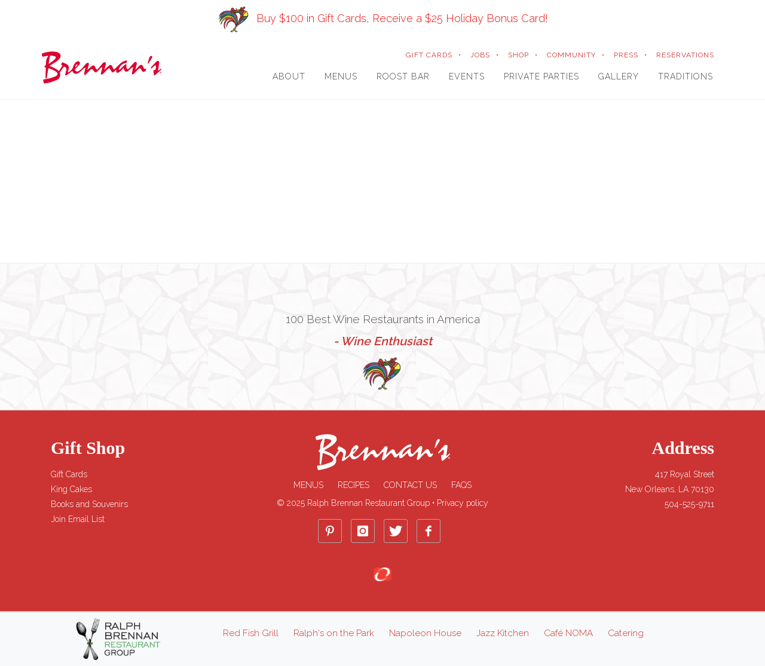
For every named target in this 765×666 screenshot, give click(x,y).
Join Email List (78, 519)
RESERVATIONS (685, 55)
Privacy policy (462, 503)
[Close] (748, 7)
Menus (308, 485)
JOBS (480, 55)
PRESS (626, 55)
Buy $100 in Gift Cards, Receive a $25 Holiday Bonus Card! (383, 18)
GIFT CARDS (429, 55)
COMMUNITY (571, 55)
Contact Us (410, 485)
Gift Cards (69, 474)
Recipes (353, 485)
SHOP (518, 55)
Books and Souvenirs (89, 504)
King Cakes (71, 489)
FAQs (461, 485)
